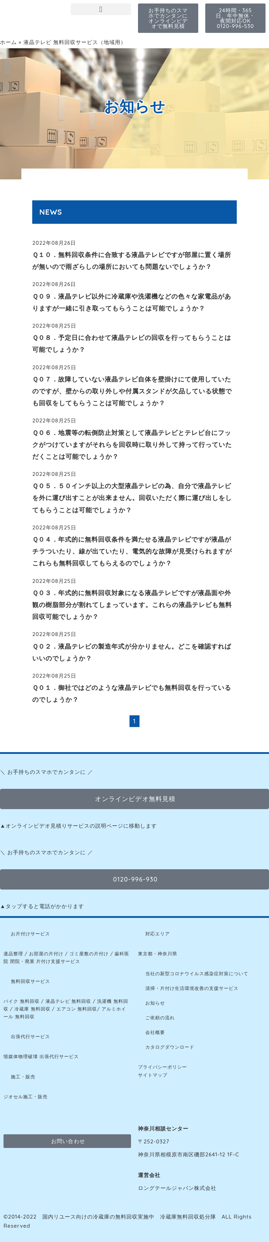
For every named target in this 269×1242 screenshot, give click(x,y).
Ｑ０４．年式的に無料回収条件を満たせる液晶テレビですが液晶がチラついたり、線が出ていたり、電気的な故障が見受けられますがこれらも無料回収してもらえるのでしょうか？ (132, 551)
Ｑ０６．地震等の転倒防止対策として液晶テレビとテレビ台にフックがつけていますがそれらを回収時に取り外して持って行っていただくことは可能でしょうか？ (132, 445)
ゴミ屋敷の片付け (89, 953)
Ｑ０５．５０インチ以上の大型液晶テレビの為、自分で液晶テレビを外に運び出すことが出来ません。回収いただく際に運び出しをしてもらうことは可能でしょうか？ (132, 498)
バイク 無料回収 (22, 1001)
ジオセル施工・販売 (26, 1096)
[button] (101, 9)
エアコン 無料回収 (76, 1009)
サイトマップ (152, 1075)
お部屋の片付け (46, 953)
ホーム (8, 42)
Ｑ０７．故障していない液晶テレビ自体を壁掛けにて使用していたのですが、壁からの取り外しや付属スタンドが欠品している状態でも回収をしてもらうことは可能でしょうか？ (132, 391)
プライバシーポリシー (162, 1067)
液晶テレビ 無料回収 (68, 1001)
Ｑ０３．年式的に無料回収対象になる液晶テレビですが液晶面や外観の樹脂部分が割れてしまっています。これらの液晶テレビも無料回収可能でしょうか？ (132, 605)
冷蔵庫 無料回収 (32, 1009)
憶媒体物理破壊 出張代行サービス (41, 1056)
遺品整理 (13, 953)
